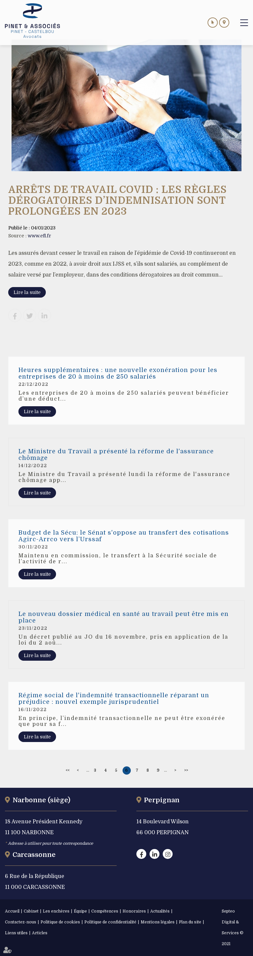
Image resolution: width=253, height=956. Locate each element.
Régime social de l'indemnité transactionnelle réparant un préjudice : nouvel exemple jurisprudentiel (113, 698)
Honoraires (134, 911)
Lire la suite (27, 292)
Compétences (104, 911)
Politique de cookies (60, 922)
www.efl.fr (39, 235)
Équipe (80, 911)
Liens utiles (16, 933)
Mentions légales (158, 922)
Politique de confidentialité (110, 922)
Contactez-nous (20, 922)
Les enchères (56, 911)
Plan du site (190, 922)
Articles (39, 933)
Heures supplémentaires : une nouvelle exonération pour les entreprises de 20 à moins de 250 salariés (117, 373)
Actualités (160, 911)
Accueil (12, 911)
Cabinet (31, 911)
